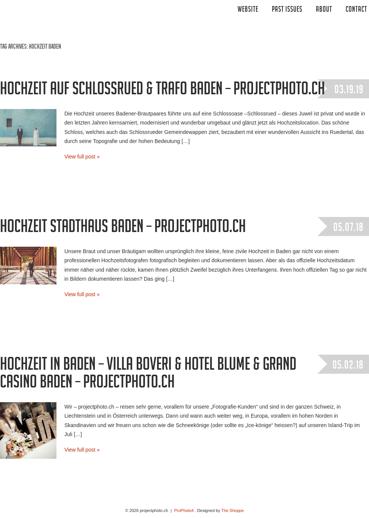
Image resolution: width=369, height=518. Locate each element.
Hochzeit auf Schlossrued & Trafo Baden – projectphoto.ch (162, 90)
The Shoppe (232, 510)
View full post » (82, 157)
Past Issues (287, 10)
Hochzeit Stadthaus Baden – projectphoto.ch (123, 228)
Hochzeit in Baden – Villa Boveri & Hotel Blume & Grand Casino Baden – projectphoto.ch (148, 375)
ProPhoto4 (184, 510)
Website (248, 10)
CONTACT (356, 10)
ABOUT (324, 10)
